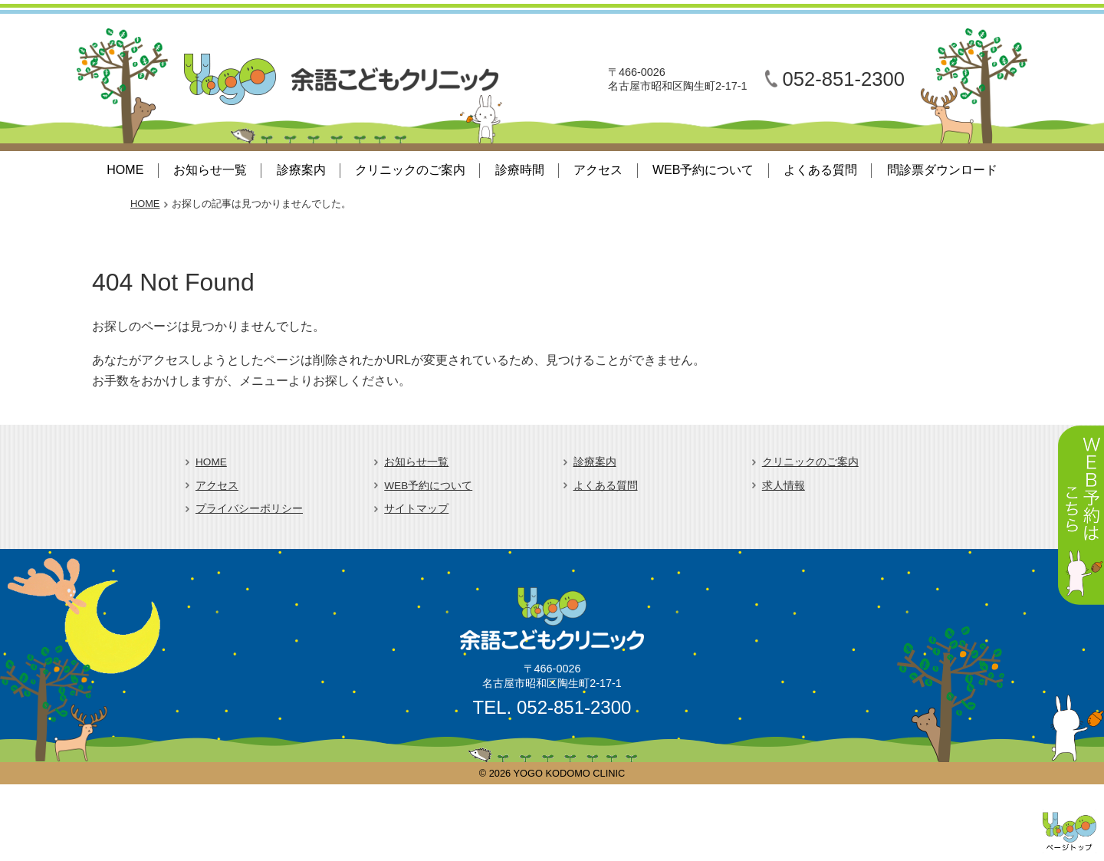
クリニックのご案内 (410, 169)
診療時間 (519, 169)
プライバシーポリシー (249, 508)
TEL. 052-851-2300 (552, 707)
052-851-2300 (844, 79)
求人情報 (783, 485)
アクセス (598, 169)
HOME (125, 169)
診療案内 (301, 169)
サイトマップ (416, 508)
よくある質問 (820, 169)
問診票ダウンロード (942, 169)
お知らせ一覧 (210, 169)
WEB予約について (703, 169)
